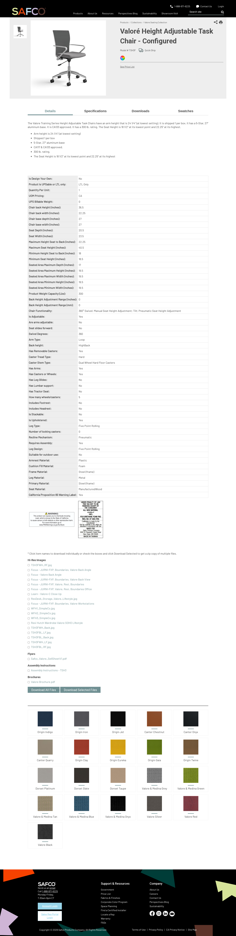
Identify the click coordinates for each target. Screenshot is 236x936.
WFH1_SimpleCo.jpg (43, 608)
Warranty (105, 918)
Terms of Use (139, 929)
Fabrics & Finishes (110, 897)
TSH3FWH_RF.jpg (41, 565)
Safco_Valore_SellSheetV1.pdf (49, 658)
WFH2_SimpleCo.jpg (43, 613)
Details (50, 111)
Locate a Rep (108, 914)
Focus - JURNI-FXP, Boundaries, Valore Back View (60, 579)
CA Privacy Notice (175, 929)
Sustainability (157, 906)
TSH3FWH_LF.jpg (41, 642)
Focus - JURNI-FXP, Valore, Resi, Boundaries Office (61, 589)
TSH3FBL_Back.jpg (42, 637)
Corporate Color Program (114, 901)
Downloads (140, 111)
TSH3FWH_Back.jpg (42, 627)
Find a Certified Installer (113, 910)
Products (124, 22)
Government (107, 889)
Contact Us (155, 897)
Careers (154, 893)
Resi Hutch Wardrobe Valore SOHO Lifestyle (57, 622)
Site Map (192, 929)
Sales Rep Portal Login (49, 916)
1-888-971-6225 (50, 891)
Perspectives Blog (159, 901)
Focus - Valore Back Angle (46, 574)
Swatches (185, 111)
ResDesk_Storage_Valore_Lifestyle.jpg (54, 598)
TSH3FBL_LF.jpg (41, 632)
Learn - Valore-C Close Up (46, 594)
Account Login (49, 906)
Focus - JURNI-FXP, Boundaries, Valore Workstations (62, 603)
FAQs (103, 922)
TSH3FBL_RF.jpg (41, 647)
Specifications (95, 111)
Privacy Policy (156, 929)
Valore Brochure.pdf (43, 681)
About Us (154, 889)
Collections (136, 22)
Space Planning (109, 906)
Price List (106, 893)
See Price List (127, 66)
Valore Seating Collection (155, 22)
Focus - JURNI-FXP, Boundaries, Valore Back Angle (61, 569)
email (52, 887)
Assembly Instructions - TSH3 (48, 670)
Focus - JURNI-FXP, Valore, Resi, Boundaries (57, 584)
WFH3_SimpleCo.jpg (43, 618)
